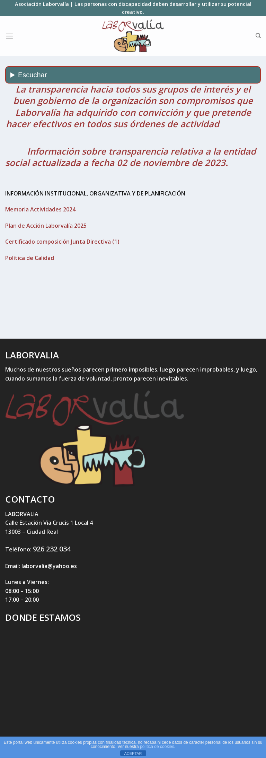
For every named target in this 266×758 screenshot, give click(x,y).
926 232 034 (52, 549)
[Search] (258, 35)
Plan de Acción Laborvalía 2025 (46, 225)
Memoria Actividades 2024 (40, 209)
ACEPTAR (133, 753)
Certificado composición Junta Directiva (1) (62, 241)
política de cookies (157, 746)
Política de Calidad (29, 258)
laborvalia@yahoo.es (49, 566)
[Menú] (9, 35)
